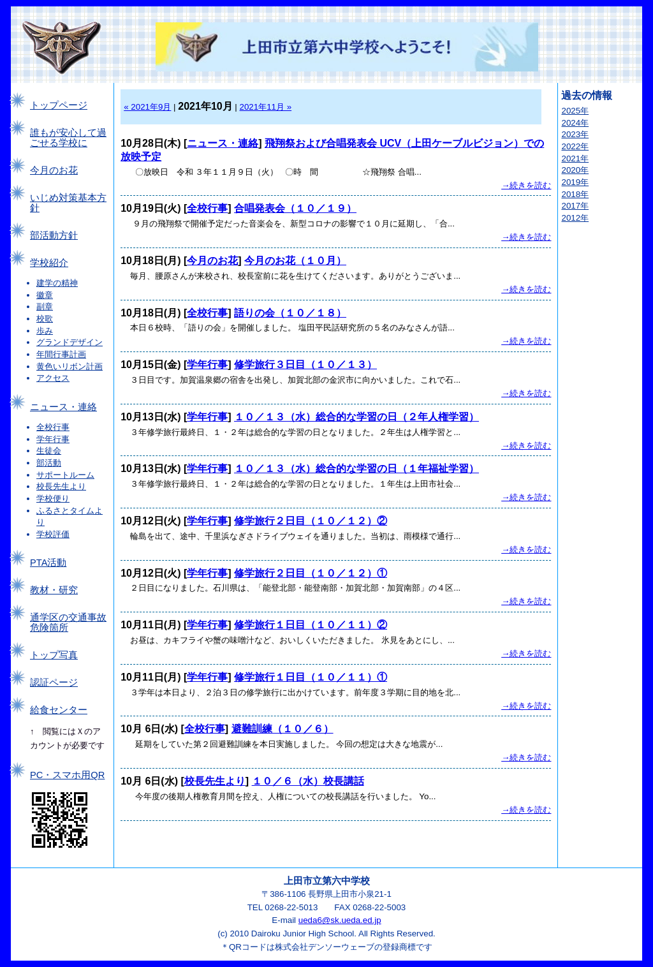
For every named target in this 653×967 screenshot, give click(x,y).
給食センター (58, 710)
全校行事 (53, 427)
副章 (44, 306)
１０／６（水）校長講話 (308, 781)
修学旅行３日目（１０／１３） (305, 364)
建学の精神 (57, 283)
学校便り (53, 498)
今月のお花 (54, 170)
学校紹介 (49, 263)
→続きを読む (526, 185)
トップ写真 (54, 655)
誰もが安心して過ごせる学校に (68, 138)
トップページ (58, 105)
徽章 (44, 295)
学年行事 (53, 439)
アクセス (53, 378)
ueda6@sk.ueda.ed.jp (339, 920)
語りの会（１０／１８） (290, 312)
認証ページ (54, 682)
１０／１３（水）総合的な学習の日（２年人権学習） (356, 416)
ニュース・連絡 (63, 407)
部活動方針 (54, 235)
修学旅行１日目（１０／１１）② (310, 624)
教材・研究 (54, 590)
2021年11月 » (266, 107)
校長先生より (61, 486)
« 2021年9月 (147, 107)
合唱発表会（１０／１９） (295, 208)
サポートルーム (65, 475)
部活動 (48, 463)
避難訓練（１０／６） (282, 728)
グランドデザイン (69, 342)
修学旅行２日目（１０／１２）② (310, 520)
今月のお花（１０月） (295, 260)
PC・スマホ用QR (67, 775)
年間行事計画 (61, 354)
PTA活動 (48, 562)
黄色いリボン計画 (69, 366)
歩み (44, 331)
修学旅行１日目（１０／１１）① (310, 677)
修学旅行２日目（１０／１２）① (310, 573)
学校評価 (53, 534)
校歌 (44, 318)
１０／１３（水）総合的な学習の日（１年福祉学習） (356, 468)
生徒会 (48, 450)
